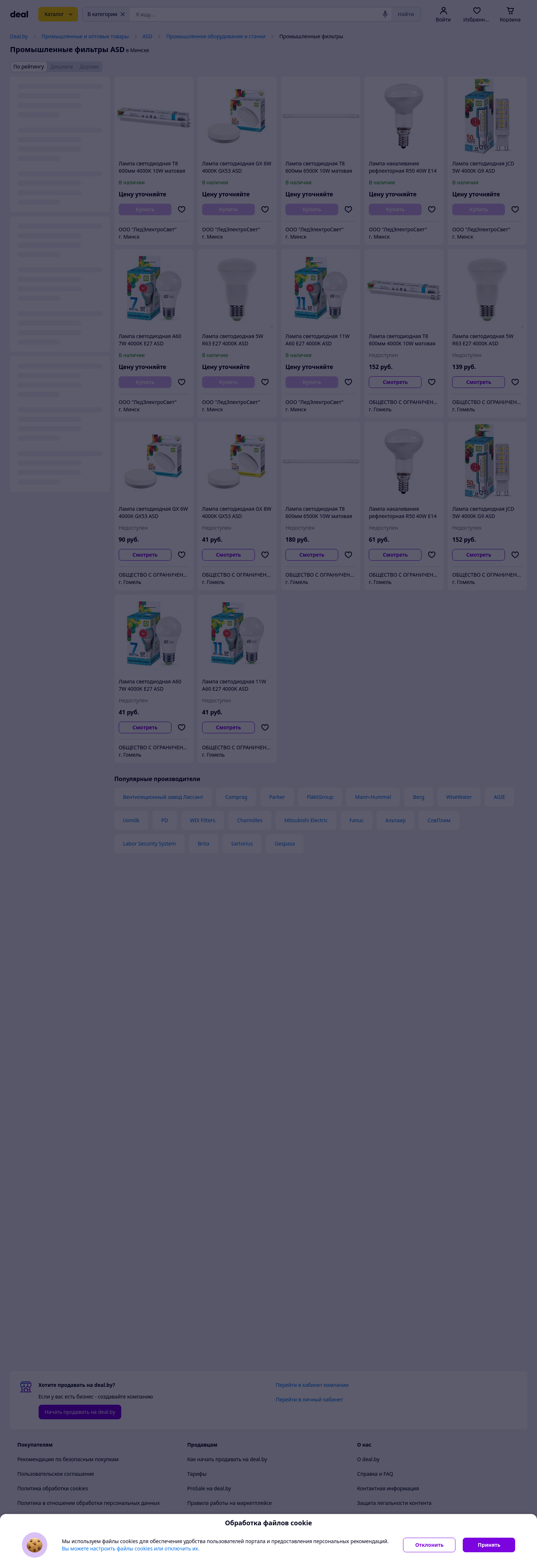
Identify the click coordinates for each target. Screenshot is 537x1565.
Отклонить (429, 1544)
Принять (489, 1544)
